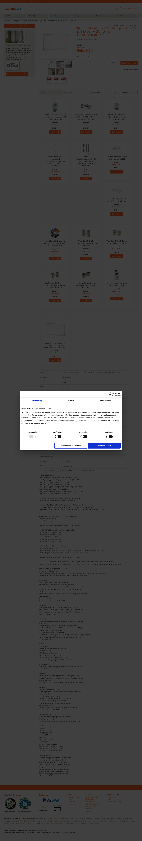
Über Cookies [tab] (105, 401)
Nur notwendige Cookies (71, 446)
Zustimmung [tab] (37, 401)
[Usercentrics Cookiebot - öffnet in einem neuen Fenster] (111, 394)
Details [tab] (71, 401)
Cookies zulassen (104, 446)
